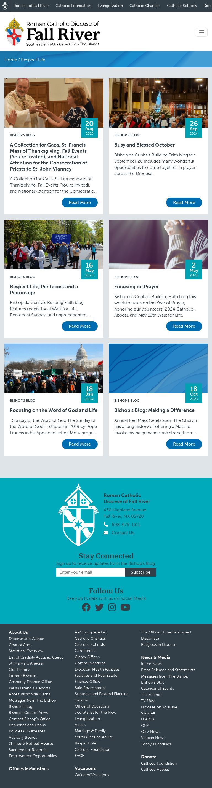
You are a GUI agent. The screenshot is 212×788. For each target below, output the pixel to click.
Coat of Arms (20, 645)
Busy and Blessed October (144, 145)
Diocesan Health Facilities (97, 669)
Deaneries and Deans (27, 725)
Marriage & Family (90, 730)
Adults (80, 724)
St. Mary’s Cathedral (26, 663)
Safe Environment (90, 688)
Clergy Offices (87, 657)
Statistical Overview (26, 651)
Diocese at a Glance (26, 638)
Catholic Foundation (73, 5)
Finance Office (87, 681)
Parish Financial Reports (29, 688)
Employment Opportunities (33, 756)
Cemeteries (85, 650)
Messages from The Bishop (32, 700)
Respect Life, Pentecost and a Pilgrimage (44, 290)
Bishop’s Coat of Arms (28, 712)
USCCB (147, 719)
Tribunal (81, 700)
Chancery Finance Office (30, 681)
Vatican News (153, 737)
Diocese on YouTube (159, 707)
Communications (90, 663)
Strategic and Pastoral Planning (102, 694)
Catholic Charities (144, 5)
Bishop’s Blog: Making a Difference (154, 410)
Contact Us (123, 532)
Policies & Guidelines (27, 731)
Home (10, 59)
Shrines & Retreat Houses (31, 743)
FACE (79, 755)
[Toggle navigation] (202, 32)
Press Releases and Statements (168, 670)
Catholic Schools (182, 5)
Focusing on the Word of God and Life (53, 410)
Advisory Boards (23, 737)
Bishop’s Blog (20, 706)
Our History (19, 669)
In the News (151, 664)
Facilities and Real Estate (96, 675)
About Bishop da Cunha (29, 694)
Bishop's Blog (22, 135)
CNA (145, 725)
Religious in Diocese (158, 644)
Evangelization (110, 5)
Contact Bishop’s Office (30, 719)
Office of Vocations (92, 706)
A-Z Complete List (91, 632)
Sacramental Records (27, 749)
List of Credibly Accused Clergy (36, 657)
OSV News (150, 731)
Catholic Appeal (155, 769)
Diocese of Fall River (31, 5)
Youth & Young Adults (94, 737)
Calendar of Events (157, 688)
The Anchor (151, 694)
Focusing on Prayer (136, 287)
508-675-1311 (126, 524)
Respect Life (85, 743)
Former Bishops (22, 675)
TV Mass (148, 700)
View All (148, 713)
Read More (80, 202)
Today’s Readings (156, 744)
